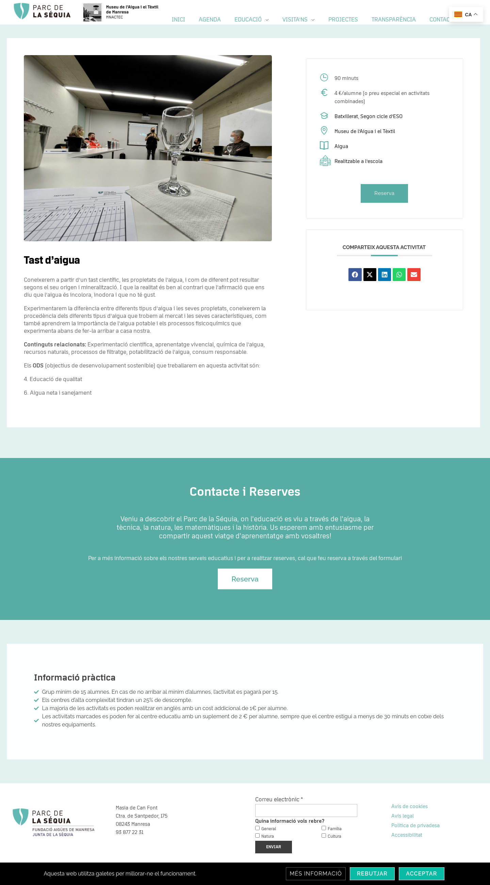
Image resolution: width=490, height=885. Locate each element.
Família (335, 829)
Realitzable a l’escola (358, 161)
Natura (267, 836)
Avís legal (402, 816)
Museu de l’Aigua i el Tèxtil (364, 131)
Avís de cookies (409, 806)
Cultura (334, 836)
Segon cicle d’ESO (381, 116)
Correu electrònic (279, 800)
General (268, 829)
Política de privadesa (415, 825)
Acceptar (421, 873)
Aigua (341, 146)
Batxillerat (346, 116)
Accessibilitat (406, 835)
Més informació (316, 873)
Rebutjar (372, 873)
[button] (354, 274)
